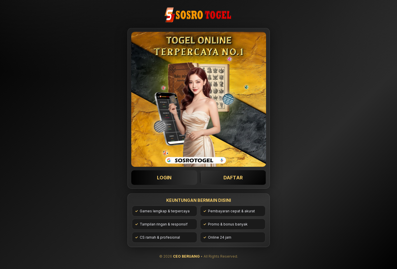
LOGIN (164, 178)
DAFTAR (232, 178)
